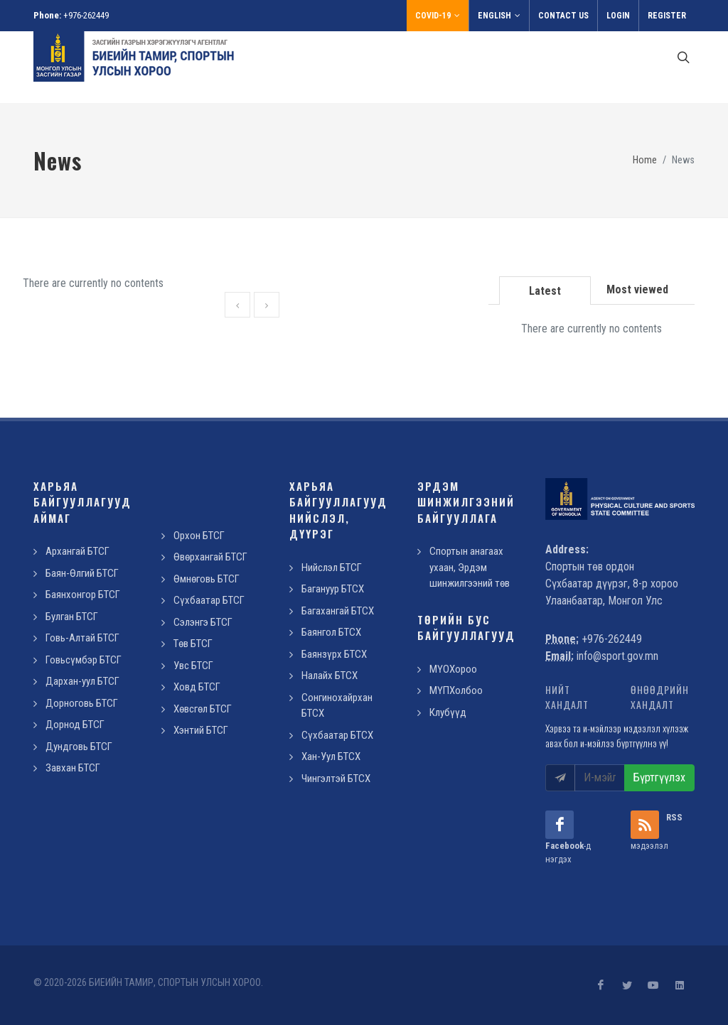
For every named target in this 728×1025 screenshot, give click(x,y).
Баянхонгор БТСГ (83, 594)
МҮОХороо (453, 669)
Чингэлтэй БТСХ (335, 778)
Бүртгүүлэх (659, 777)
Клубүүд (447, 712)
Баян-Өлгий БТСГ (82, 573)
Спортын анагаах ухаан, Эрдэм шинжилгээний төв (469, 567)
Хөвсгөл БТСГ (202, 709)
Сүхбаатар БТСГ (209, 600)
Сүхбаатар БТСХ (337, 735)
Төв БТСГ (193, 643)
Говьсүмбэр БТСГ (84, 659)
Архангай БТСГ (77, 551)
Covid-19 (437, 16)
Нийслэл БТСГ (331, 567)
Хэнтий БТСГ (200, 730)
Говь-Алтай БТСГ (82, 637)
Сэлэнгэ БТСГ (202, 622)
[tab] (545, 289)
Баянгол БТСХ (331, 632)
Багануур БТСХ (332, 588)
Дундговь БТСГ (79, 746)
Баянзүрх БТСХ (334, 654)
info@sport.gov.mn (617, 656)
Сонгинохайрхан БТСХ (337, 705)
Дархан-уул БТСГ (82, 681)
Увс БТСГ (193, 665)
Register (667, 16)
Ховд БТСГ (196, 686)
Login (618, 16)
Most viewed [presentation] (637, 289)
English (499, 16)
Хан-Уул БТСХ (330, 756)
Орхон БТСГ (199, 535)
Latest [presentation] (545, 291)
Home (645, 160)
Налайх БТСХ (329, 675)
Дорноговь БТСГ (82, 703)
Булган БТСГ (72, 616)
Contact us (563, 16)
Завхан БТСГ (73, 767)
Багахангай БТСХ (337, 610)
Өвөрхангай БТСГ (210, 557)
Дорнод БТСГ (75, 724)
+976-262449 (86, 15)
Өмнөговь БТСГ (206, 579)
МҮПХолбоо (456, 690)
